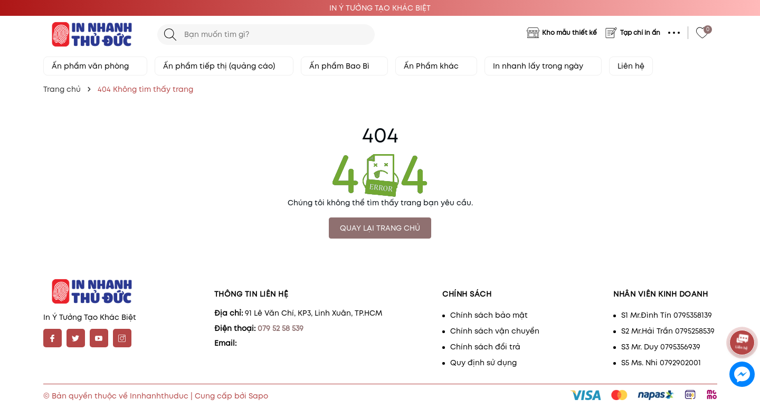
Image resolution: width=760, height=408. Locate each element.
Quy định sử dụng (483, 362)
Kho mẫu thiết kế (569, 32)
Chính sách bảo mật (489, 315)
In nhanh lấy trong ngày (543, 66)
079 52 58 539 (280, 328)
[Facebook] (52, 338)
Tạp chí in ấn (640, 32)
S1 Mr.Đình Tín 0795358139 (666, 315)
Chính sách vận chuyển (494, 331)
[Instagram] (122, 338)
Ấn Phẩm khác (436, 66)
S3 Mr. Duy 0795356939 (660, 346)
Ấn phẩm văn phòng (95, 66)
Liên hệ (631, 66)
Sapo (258, 396)
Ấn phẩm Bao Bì (344, 66)
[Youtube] (99, 338)
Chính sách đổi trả (485, 346)
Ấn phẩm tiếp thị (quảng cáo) (224, 66)
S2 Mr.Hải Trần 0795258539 (668, 331)
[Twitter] (75, 338)
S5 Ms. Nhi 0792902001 (661, 362)
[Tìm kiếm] (170, 34)
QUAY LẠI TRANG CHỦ (380, 228)
